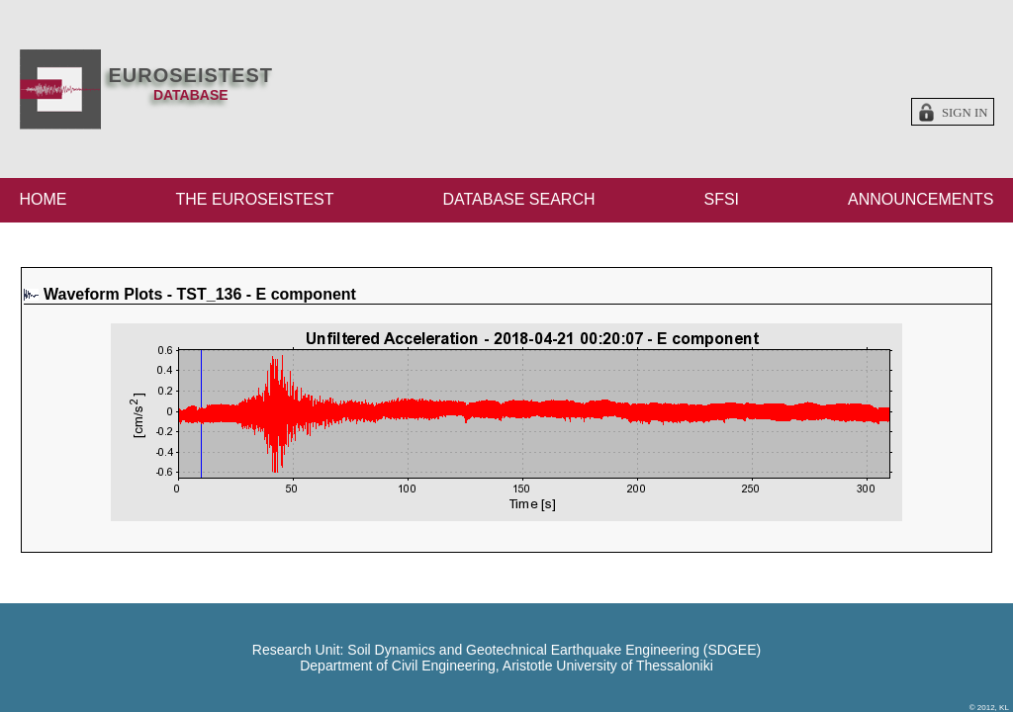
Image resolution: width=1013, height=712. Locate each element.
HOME (43, 199)
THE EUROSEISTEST (254, 199)
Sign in (965, 113)
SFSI (721, 199)
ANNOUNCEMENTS (921, 199)
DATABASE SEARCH (518, 199)
